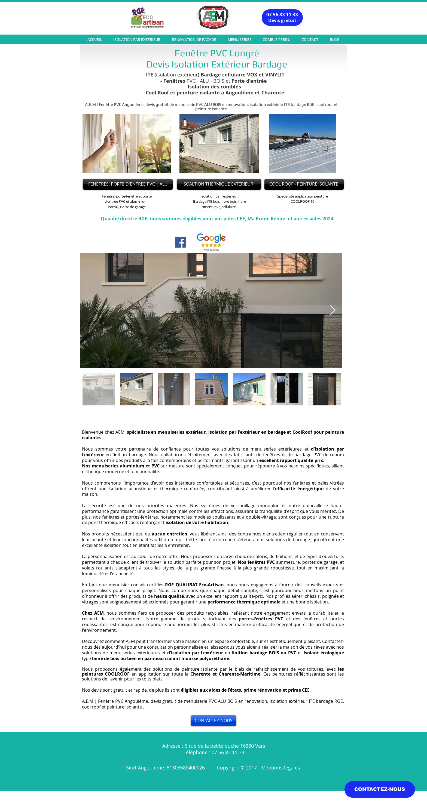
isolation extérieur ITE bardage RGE (306, 701)
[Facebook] (180, 242)
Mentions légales (281, 767)
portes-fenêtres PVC (261, 619)
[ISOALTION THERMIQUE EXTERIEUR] (219, 184)
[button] (137, 39)
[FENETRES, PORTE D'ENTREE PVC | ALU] (128, 184)
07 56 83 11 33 (282, 14)
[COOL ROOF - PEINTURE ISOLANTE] (304, 184)
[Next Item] (333, 310)
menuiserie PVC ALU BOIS (211, 701)
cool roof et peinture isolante (112, 707)
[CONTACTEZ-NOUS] (213, 720)
